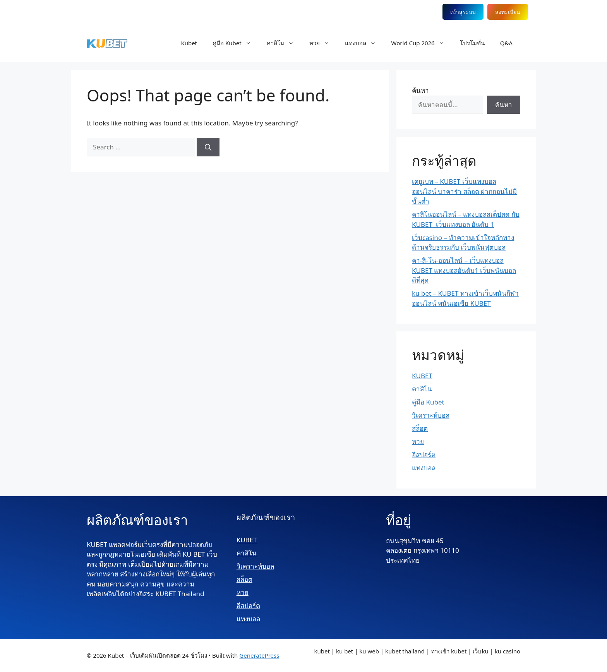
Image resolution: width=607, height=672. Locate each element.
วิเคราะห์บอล (430, 415)
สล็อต (420, 428)
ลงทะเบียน (507, 11)
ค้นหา (420, 90)
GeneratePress (259, 655)
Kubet (189, 43)
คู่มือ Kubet (236, 43)
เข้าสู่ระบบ (463, 11)
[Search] (208, 147)
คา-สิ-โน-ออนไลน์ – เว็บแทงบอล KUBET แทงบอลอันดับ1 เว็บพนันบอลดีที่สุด (464, 270)
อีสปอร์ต (424, 454)
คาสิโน (284, 43)
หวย (323, 43)
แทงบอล (364, 43)
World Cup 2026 (421, 43)
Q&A (506, 43)
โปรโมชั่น (472, 43)
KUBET (422, 375)
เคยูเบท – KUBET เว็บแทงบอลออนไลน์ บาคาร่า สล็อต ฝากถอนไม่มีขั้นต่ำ (464, 191)
